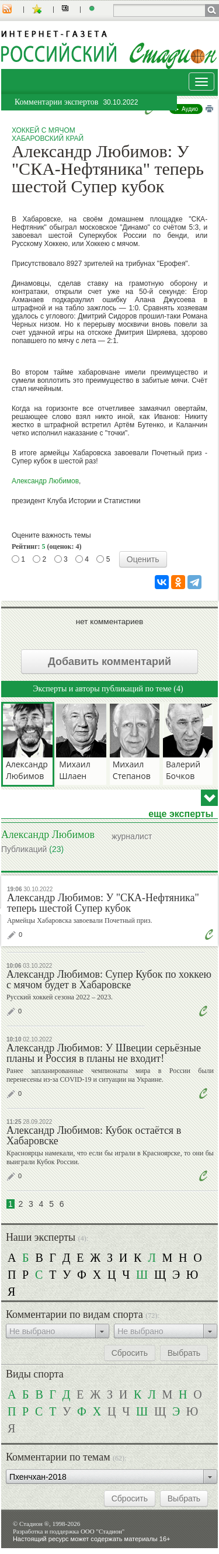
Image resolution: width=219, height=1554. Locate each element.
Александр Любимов (45, 481)
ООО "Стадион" (102, 1531)
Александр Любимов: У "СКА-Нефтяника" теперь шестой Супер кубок (103, 903)
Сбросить (130, 1353)
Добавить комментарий (109, 661)
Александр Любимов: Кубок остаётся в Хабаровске (93, 1135)
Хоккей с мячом (43, 130)
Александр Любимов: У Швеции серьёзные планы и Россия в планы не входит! (103, 1053)
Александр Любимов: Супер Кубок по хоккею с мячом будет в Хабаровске (108, 979)
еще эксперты (180, 814)
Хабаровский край (48, 138)
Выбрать (184, 1353)
